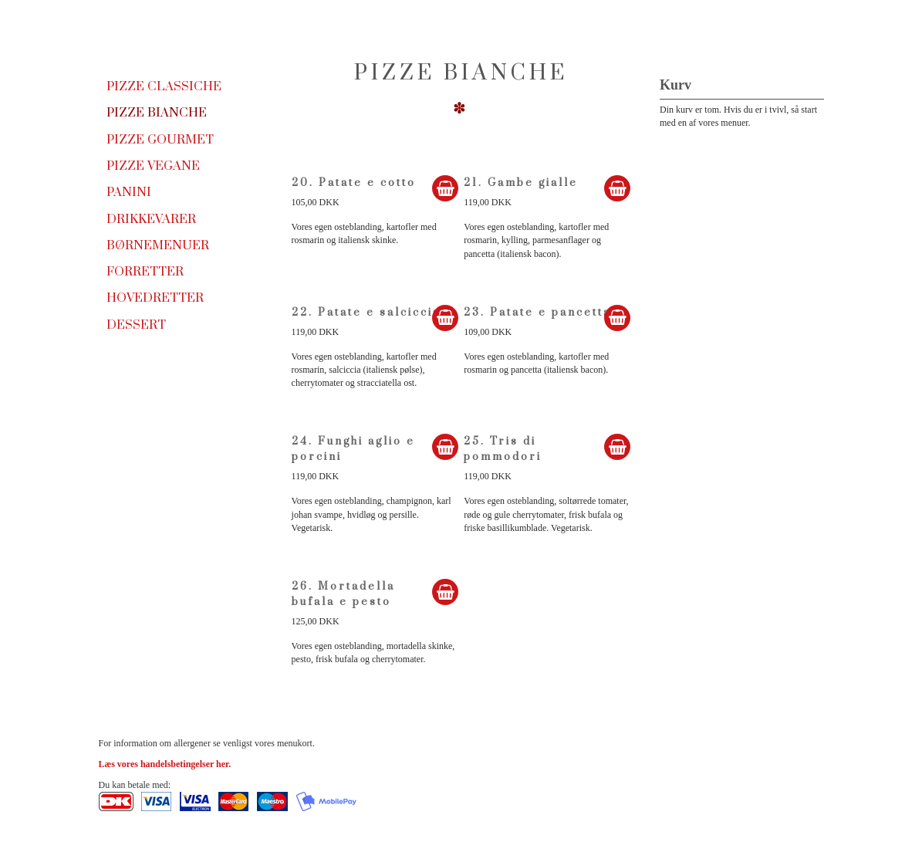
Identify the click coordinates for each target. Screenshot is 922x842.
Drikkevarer (151, 219)
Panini (128, 192)
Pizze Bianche (156, 112)
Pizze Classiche (163, 86)
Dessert (136, 325)
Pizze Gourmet (160, 139)
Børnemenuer (157, 245)
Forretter (145, 271)
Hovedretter (155, 298)
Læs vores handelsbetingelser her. (165, 764)
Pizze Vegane (153, 166)
